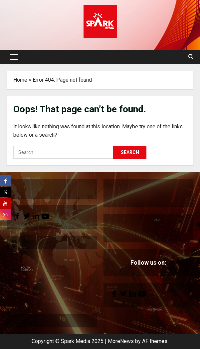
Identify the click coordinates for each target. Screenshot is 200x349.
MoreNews (121, 341)
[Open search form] (190, 57)
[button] (14, 57)
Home (20, 80)
